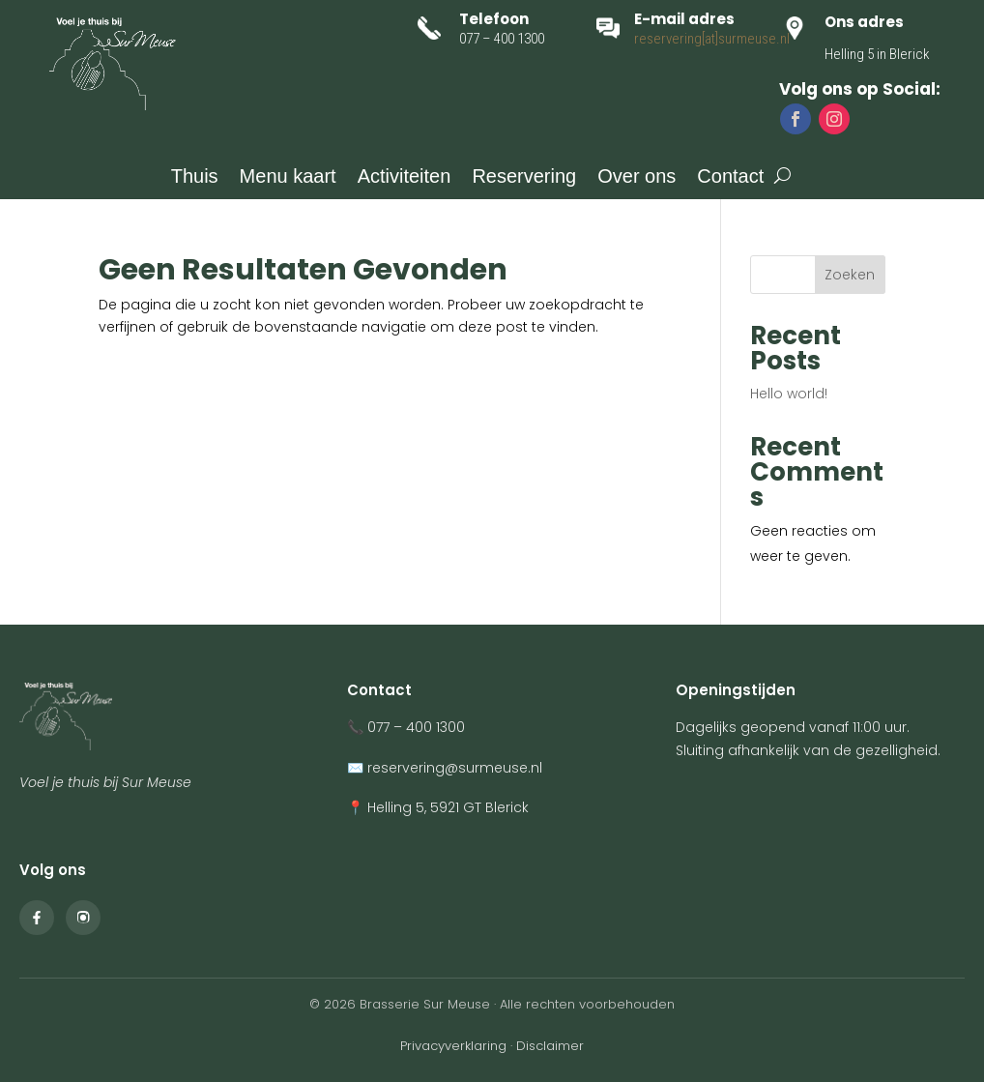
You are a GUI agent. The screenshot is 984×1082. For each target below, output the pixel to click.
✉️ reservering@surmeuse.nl (444, 767)
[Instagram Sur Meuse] (83, 917)
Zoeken (850, 274)
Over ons (636, 178)
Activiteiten (404, 178)
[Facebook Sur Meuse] (36, 917)
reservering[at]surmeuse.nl (712, 38)
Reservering (524, 178)
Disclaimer (550, 1046)
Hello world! (788, 393)
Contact (730, 178)
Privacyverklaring (453, 1046)
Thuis (194, 178)
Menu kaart (288, 178)
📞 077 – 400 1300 (406, 727)
